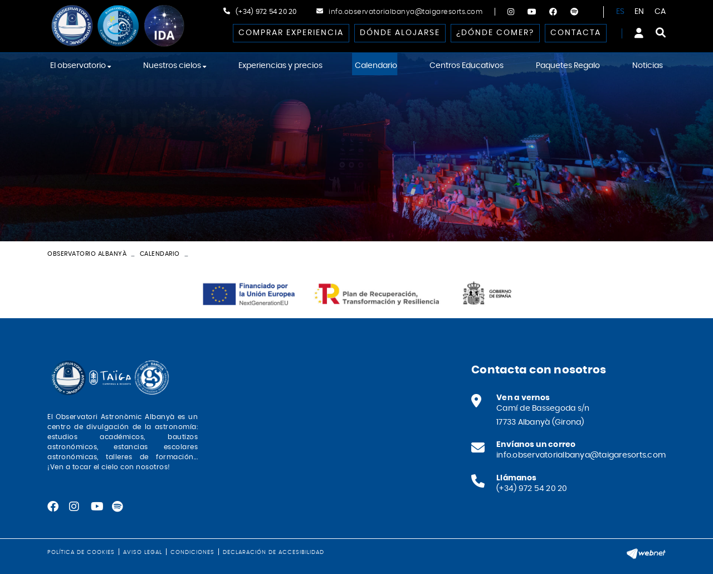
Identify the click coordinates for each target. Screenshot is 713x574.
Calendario (160, 254)
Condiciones (192, 552)
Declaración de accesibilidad (273, 552)
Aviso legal (142, 552)
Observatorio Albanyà (86, 254)
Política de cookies (81, 552)
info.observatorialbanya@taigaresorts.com (405, 11)
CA (660, 12)
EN (639, 12)
